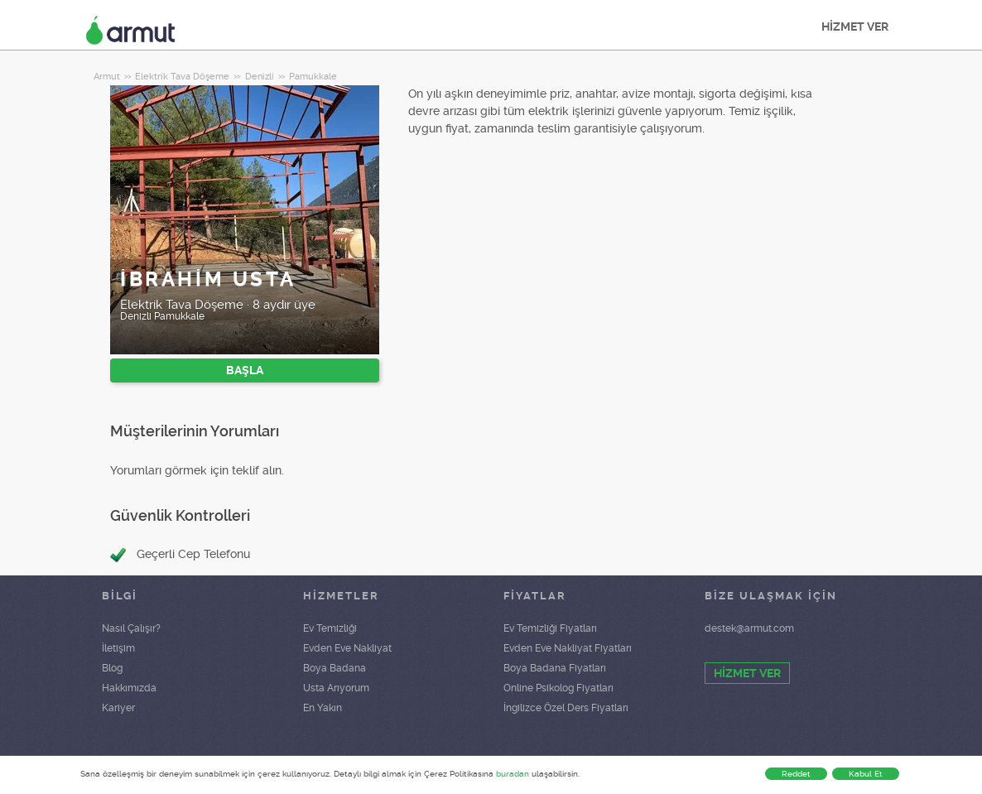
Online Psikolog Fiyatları (558, 688)
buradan (512, 773)
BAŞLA (244, 370)
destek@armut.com (749, 628)
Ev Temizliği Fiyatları (550, 628)
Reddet (796, 773)
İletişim (118, 648)
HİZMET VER (854, 26)
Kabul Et (866, 773)
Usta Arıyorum (336, 688)
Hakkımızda (129, 688)
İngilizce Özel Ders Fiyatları (565, 708)
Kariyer (118, 708)
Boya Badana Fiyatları (554, 668)
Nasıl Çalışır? (131, 628)
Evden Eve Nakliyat (347, 648)
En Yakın (322, 708)
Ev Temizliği (330, 628)
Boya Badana (334, 668)
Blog (112, 668)
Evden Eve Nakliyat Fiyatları (567, 648)
